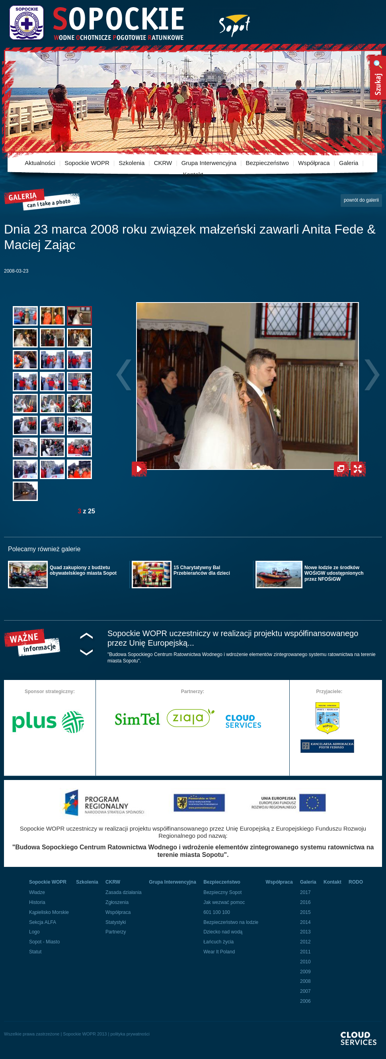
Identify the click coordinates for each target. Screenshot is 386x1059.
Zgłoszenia (117, 902)
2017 (305, 892)
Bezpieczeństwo (267, 162)
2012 (305, 942)
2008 (305, 981)
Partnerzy (115, 932)
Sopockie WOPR (86, 162)
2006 (305, 1001)
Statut (35, 952)
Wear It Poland (219, 952)
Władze (37, 892)
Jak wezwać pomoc (224, 902)
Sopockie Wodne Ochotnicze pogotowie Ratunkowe (96, 23)
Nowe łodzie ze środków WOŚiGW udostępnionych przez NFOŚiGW (334, 573)
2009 (305, 972)
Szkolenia (131, 162)
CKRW (163, 162)
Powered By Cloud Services (361, 1045)
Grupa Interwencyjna (208, 162)
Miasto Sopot (234, 24)
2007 (305, 991)
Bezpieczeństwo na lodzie (230, 922)
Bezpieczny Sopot (222, 892)
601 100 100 (216, 912)
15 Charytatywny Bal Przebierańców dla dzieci (202, 570)
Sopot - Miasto (44, 942)
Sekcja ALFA (42, 922)
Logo (34, 932)
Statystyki (115, 922)
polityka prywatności (129, 1033)
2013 (305, 932)
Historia (37, 902)
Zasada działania (123, 892)
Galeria (348, 162)
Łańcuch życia (218, 942)
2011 (305, 952)
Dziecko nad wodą (222, 932)
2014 (305, 922)
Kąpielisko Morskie (49, 912)
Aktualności (40, 162)
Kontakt (193, 174)
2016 (305, 902)
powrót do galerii (361, 200)
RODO (356, 882)
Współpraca (313, 162)
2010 (305, 962)
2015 (305, 912)
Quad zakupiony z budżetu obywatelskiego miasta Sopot (83, 570)
